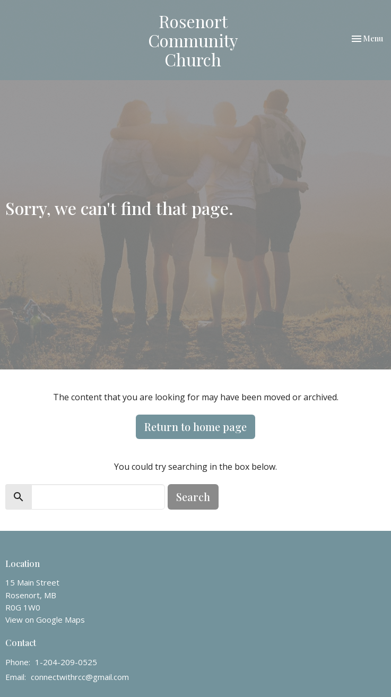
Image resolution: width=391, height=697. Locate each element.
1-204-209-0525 (66, 662)
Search (193, 496)
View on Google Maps (45, 619)
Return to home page (195, 426)
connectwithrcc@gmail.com (80, 677)
